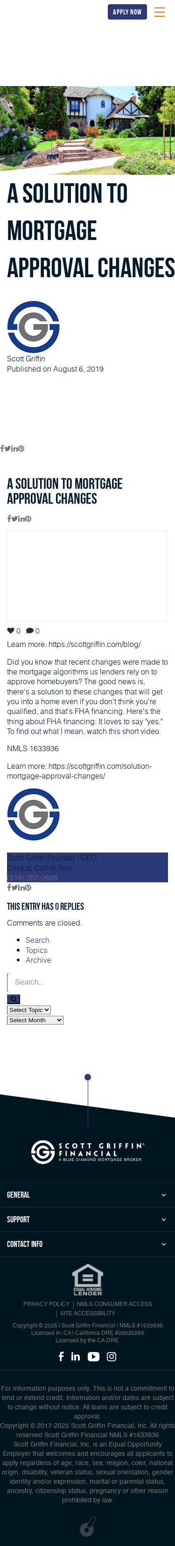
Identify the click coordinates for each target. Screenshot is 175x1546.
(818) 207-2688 (32, 877)
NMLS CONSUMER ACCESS (114, 1304)
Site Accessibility (87, 1314)
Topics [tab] (37, 950)
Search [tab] (37, 940)
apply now (127, 12)
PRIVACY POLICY (46, 1304)
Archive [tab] (38, 960)
